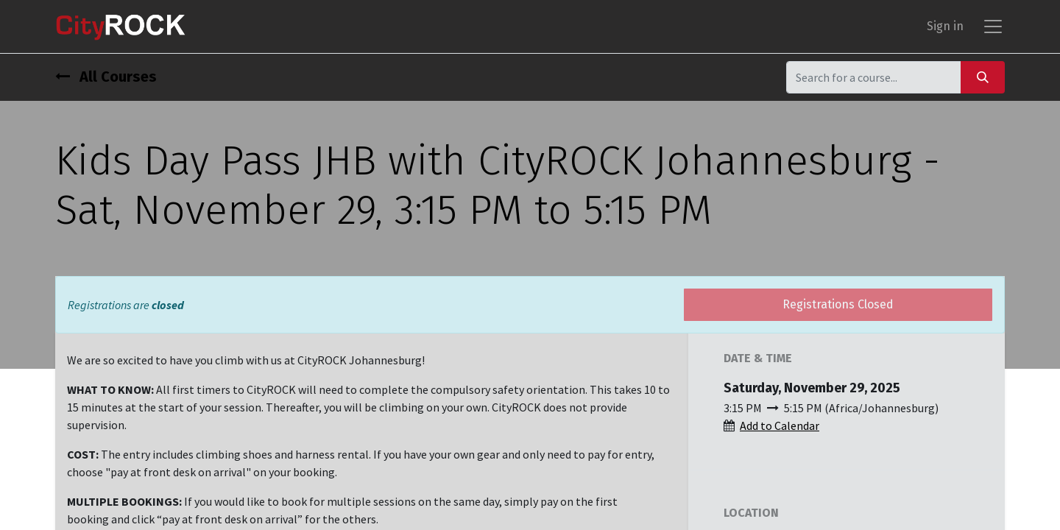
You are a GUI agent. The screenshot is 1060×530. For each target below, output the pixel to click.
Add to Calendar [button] (779, 425)
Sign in (945, 26)
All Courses (106, 76)
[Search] (983, 77)
